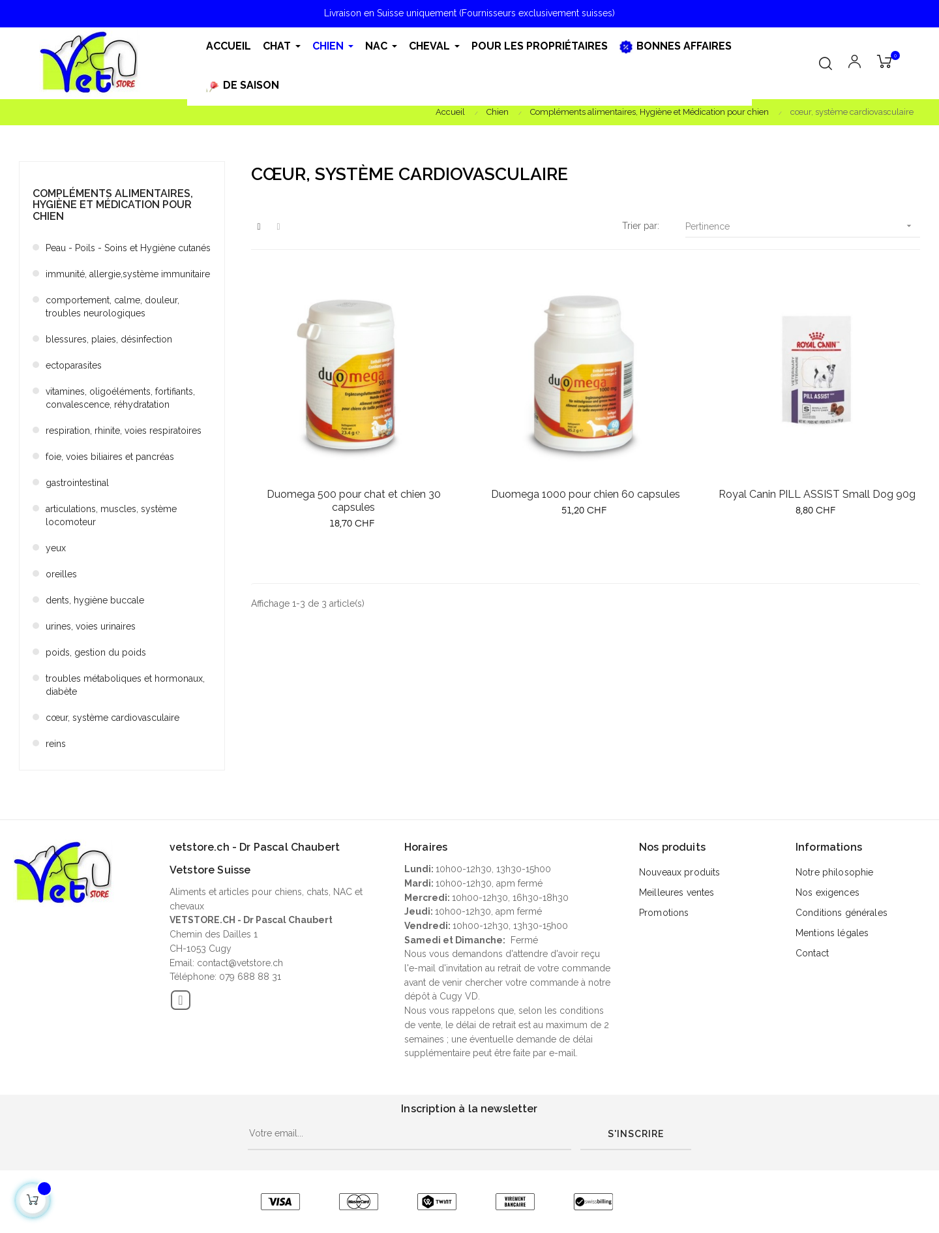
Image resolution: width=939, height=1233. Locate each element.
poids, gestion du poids (96, 652)
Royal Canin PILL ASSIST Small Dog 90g (817, 494)
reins (56, 743)
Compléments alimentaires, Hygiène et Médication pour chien (113, 204)
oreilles (61, 574)
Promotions (664, 912)
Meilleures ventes (676, 892)
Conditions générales (841, 912)
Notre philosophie (834, 872)
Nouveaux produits (679, 872)
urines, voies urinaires (91, 626)
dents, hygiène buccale (95, 600)
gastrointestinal (77, 483)
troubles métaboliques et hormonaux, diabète (125, 685)
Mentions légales (832, 933)
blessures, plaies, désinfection (109, 339)
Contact (812, 953)
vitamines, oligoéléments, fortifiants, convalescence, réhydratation (120, 398)
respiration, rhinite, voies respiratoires (123, 430)
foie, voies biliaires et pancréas (110, 456)
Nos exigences (827, 892)
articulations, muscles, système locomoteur (111, 515)
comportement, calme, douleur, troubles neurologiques (112, 306)
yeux (56, 548)
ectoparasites (74, 365)
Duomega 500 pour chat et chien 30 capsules (354, 500)
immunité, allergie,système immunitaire (128, 274)
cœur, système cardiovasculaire (112, 717)
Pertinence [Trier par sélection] (802, 226)
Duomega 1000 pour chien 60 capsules (585, 494)
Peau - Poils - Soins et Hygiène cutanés (128, 248)
